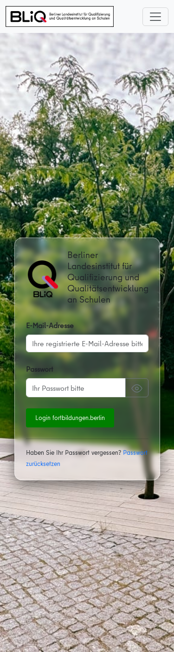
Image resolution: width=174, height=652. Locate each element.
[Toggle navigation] (155, 16)
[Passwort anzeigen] (136, 387)
